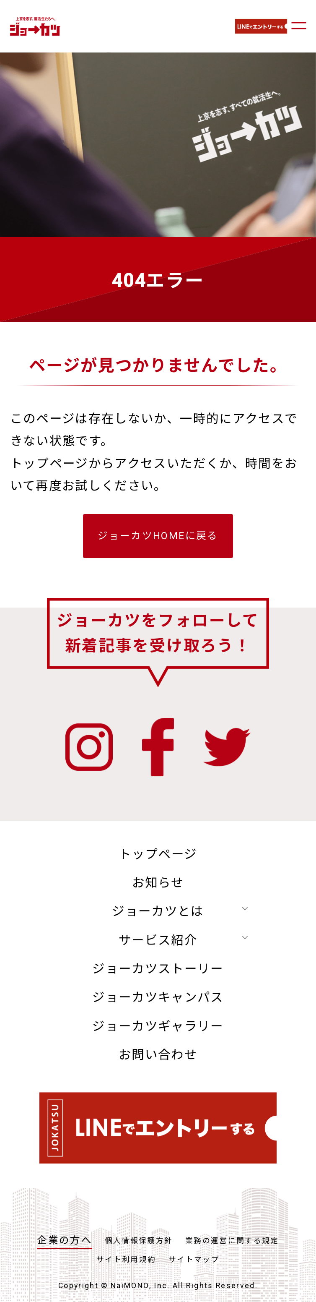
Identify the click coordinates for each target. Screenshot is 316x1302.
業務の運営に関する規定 (232, 1241)
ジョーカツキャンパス (158, 997)
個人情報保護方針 (139, 1241)
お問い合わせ (158, 1055)
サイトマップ (194, 1259)
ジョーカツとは (158, 911)
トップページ (158, 854)
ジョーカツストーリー (158, 969)
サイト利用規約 (126, 1259)
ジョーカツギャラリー (158, 1026)
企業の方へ (64, 1240)
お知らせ (158, 883)
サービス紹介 (158, 940)
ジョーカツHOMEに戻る (158, 536)
